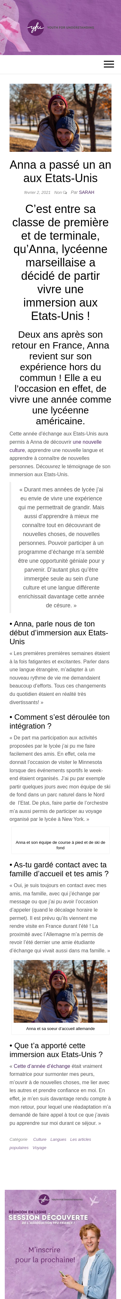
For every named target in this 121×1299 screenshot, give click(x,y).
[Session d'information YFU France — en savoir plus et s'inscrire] (60, 1246)
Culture (39, 1139)
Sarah (86, 192)
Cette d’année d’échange (42, 1066)
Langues (58, 1139)
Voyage (39, 1147)
